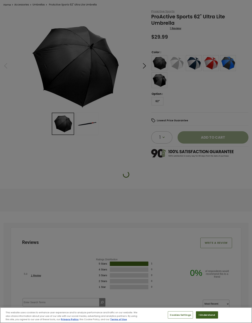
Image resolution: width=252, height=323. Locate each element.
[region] (126, 315)
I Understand (207, 314)
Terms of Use (118, 319)
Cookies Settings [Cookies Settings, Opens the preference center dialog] (180, 314)
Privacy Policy (70, 319)
